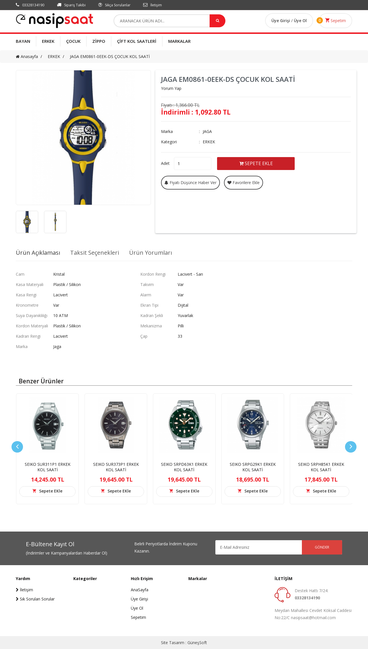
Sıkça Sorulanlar (114, 5)
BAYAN (23, 41)
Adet (165, 163)
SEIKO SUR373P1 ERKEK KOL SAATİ (116, 466)
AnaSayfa (139, 589)
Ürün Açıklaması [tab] (38, 252)
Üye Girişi (281, 20)
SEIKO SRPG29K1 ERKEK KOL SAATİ (253, 466)
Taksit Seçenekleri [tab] (94, 252)
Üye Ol (300, 20)
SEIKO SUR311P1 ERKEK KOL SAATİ (47, 466)
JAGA (207, 131)
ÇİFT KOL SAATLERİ (136, 41)
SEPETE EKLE (256, 163)
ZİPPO (98, 41)
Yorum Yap (171, 88)
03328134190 (30, 5)
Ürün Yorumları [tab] (150, 252)
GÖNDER (322, 547)
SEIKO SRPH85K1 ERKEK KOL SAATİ (321, 466)
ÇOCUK (73, 41)
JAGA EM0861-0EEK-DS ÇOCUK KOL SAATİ (110, 56)
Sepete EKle (50, 491)
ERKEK (48, 41)
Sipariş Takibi (71, 5)
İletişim (152, 5)
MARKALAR (179, 41)
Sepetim (335, 20)
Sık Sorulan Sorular (35, 599)
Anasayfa (27, 56)
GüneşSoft (197, 642)
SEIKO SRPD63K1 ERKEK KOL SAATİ (184, 466)
